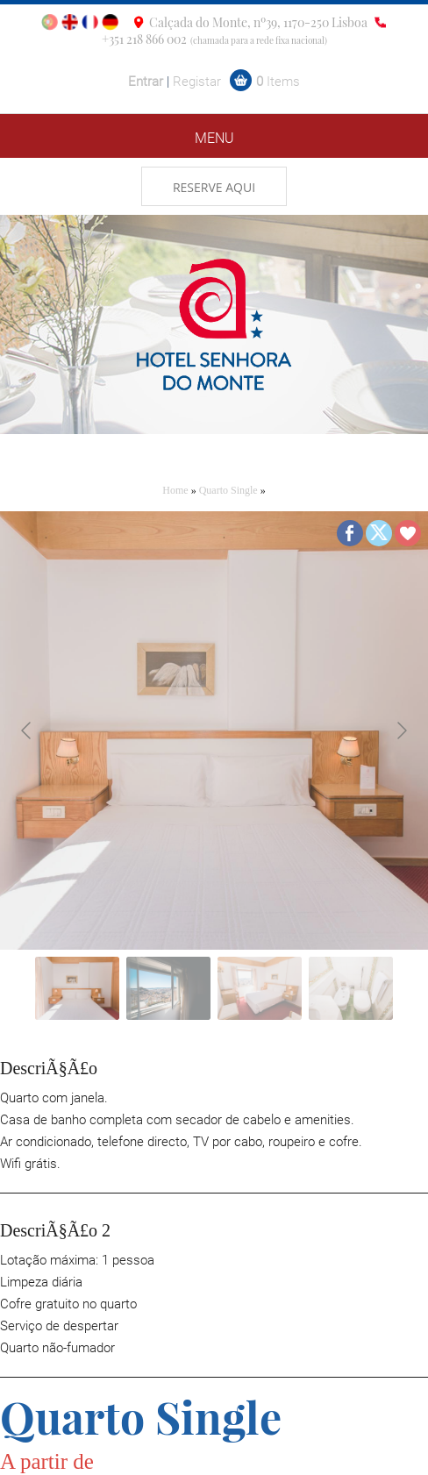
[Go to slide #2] (168, 988)
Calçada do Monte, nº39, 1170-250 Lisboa (258, 22)
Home (175, 490)
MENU (214, 138)
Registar (197, 81)
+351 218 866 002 (144, 39)
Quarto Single (228, 490)
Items (278, 81)
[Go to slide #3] (260, 988)
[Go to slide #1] (77, 988)
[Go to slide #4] (351, 988)
